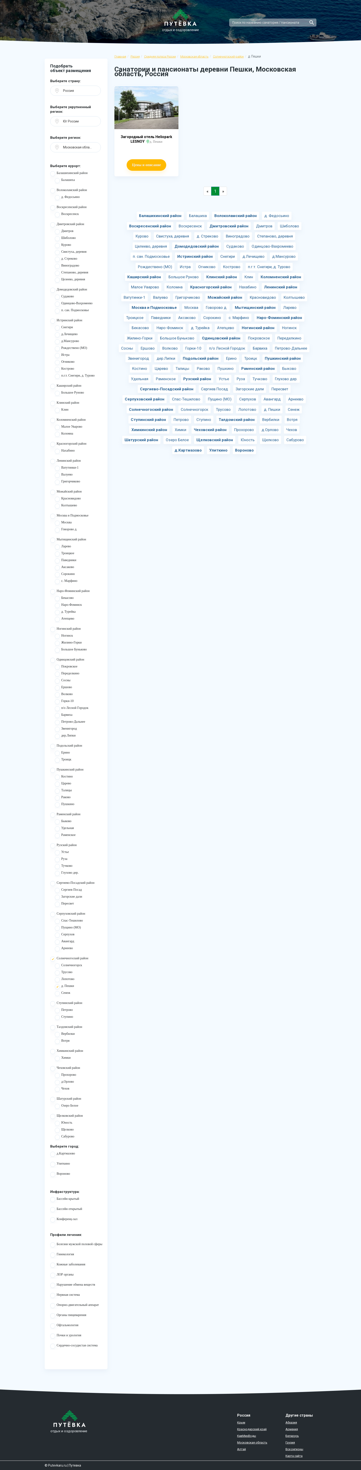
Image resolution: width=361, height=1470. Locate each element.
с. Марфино (66, 581)
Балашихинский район (69, 173)
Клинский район (64, 403)
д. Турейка (65, 612)
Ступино (64, 1017)
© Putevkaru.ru (56, 1465)
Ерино (62, 753)
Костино (64, 777)
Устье (62, 852)
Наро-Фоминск (68, 605)
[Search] (272, 22)
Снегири (64, 328)
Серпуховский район (67, 914)
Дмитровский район (67, 224)
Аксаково (64, 567)
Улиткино (60, 1164)
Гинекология (62, 1255)
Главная (120, 56)
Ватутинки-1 (67, 468)
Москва (63, 523)
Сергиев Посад (68, 890)
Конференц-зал (63, 1219)
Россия (135, 56)
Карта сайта (294, 1456)
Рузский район (63, 845)
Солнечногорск (68, 965)
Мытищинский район (68, 540)
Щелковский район (66, 1116)
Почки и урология (65, 1336)
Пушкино (64, 804)
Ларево (63, 547)
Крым (241, 1422)
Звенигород (66, 729)
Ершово (63, 687)
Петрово (64, 1010)
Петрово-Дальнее (70, 722)
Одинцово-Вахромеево (74, 304)
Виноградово (67, 266)
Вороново (60, 1174)
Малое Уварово (68, 427)
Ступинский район (66, 1003)
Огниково (64, 362)
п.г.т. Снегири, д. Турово (75, 376)
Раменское (65, 835)
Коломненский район (68, 420)
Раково (63, 797)
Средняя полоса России (160, 56)
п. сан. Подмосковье (72, 310)
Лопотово (64, 979)
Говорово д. (66, 530)
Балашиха (65, 180)
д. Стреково (66, 259)
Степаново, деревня (71, 273)
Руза (61, 859)
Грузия (290, 1442)
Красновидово (68, 499)
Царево (63, 784)
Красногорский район (68, 444)
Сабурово (64, 1137)
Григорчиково (67, 482)
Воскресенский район (68, 207)
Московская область (194, 56)
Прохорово (65, 1075)
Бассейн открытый (66, 1209)
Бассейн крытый (64, 1199)
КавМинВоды (246, 1436)
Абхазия (291, 1422)
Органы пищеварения (68, 1315)
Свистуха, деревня (71, 252)
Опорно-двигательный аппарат (74, 1305)
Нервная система (65, 1295)
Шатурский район (65, 1099)
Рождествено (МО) (71, 348)
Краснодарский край (252, 1429)
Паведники (65, 560)
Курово (63, 245)
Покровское (66, 667)
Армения (291, 1429)
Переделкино (67, 674)
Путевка (75, 1465)
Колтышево (66, 506)
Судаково (64, 297)
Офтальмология (64, 1325)
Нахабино (65, 451)
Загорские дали (68, 897)
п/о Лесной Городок (71, 708)
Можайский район (66, 492)
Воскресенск (67, 214)
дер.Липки (65, 736)
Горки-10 (64, 701)
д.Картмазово (62, 1154)
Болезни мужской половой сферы (76, 1244)
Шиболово (65, 238)
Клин (61, 410)
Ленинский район (65, 461)
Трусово (64, 972)
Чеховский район (65, 1068)
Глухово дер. (67, 873)
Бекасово (64, 598)
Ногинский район (65, 629)
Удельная (64, 828)
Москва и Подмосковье (69, 516)
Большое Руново (69, 393)
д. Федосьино (67, 197)
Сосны (62, 681)
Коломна (64, 434)
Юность (63, 1123)
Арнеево (64, 948)
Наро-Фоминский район (70, 591)
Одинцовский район (67, 660)
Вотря (62, 1041)
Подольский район (66, 746)
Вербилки (65, 1034)
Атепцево (64, 619)
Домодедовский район (68, 290)
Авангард (64, 942)
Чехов (62, 1089)
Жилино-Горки (68, 643)
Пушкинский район (66, 770)
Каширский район (65, 386)
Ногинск (64, 636)
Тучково (64, 866)
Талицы (63, 791)
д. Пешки (64, 986)
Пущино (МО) (68, 928)
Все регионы (294, 1449)
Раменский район (65, 815)
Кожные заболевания (67, 1265)
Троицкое (64, 554)
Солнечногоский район (228, 56)
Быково (63, 821)
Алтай (241, 1449)
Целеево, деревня (70, 280)
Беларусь (292, 1436)
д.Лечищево (66, 334)
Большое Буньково (71, 650)
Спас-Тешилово (69, 921)
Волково (64, 694)
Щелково (64, 1130)
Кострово (64, 369)
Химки (63, 1058)
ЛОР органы (62, 1275)
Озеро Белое (66, 1106)
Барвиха (63, 715)
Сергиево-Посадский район (72, 883)
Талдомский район (66, 1027)
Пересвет (64, 904)
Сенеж (62, 993)
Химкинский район (66, 1051)
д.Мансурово (67, 341)
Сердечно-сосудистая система (74, 1346)
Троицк (63, 760)
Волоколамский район (68, 190)
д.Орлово (64, 1082)
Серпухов (64, 935)
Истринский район (66, 321)
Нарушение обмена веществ (72, 1285)
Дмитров (64, 231)
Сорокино (65, 574)
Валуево (64, 475)
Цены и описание (146, 165)
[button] (75, 91)
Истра (62, 355)
